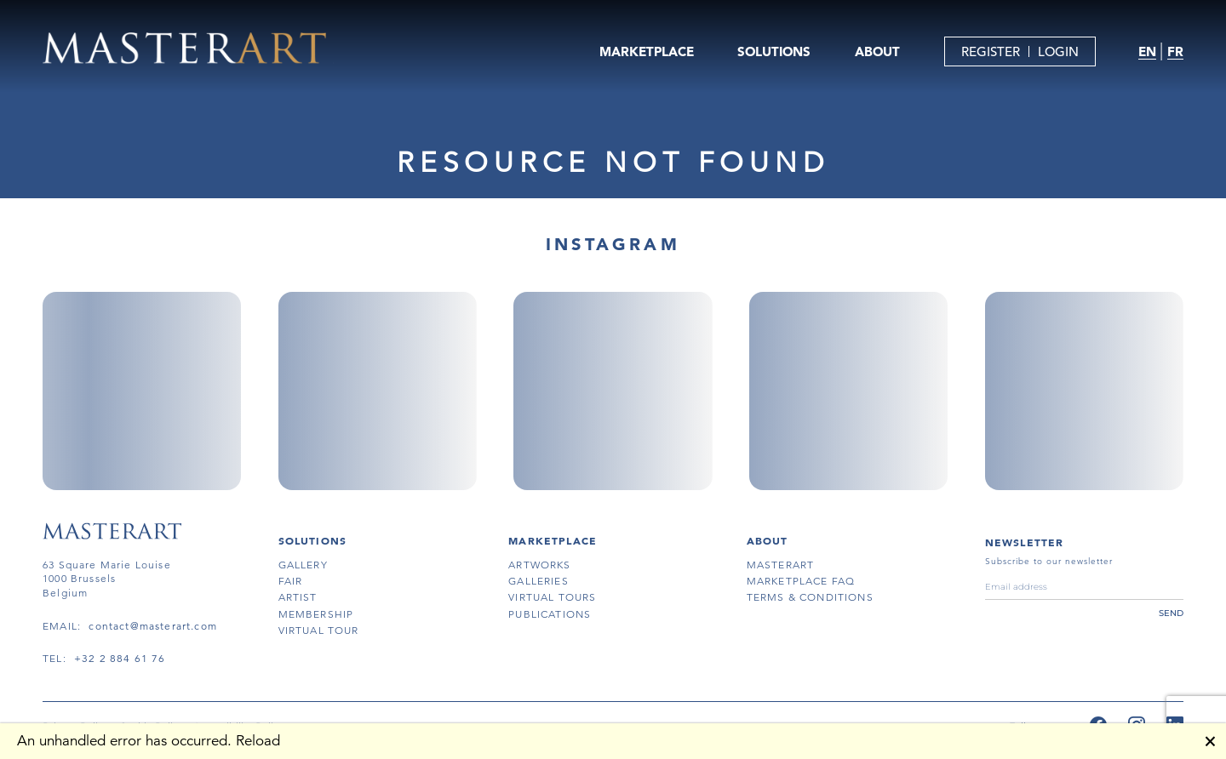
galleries (538, 580)
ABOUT (877, 51)
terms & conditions (810, 597)
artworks (539, 564)
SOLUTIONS (774, 51)
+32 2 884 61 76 (120, 658)
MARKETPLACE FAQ (801, 580)
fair (290, 580)
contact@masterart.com (153, 625)
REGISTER (990, 51)
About (767, 540)
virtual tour (318, 630)
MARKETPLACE (646, 51)
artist (298, 597)
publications (549, 614)
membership (316, 614)
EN (1147, 51)
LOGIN (1058, 51)
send (1171, 613)
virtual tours (552, 597)
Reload (258, 741)
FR (1175, 51)
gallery (303, 564)
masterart (781, 564)
